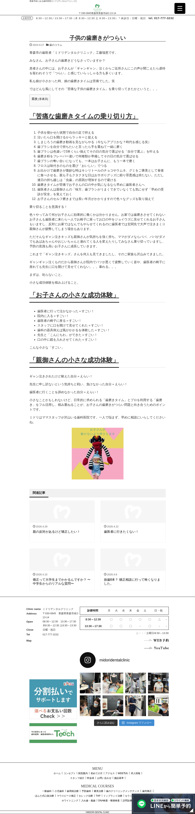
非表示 (43, 99)
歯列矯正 (147, 791)
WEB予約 (123, 773)
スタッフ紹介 (77, 778)
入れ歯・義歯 (88, 800)
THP (98, 795)
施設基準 (119, 778)
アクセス (110, 773)
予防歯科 (86, 791)
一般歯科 (47, 791)
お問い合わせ (104, 778)
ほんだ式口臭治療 (44, 795)
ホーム (57, 773)
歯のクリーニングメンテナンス (122, 791)
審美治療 (98, 791)
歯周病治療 (73, 791)
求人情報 (135, 773)
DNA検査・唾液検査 (109, 800)
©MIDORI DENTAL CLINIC (97, 812)
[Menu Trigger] (179, 8)
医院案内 (83, 773)
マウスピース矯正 (66, 795)
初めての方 (97, 773)
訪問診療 (127, 800)
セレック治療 (86, 795)
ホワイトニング (70, 800)
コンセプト (69, 773)
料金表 (90, 778)
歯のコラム (55, 44)
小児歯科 (59, 791)
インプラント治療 (112, 795)
